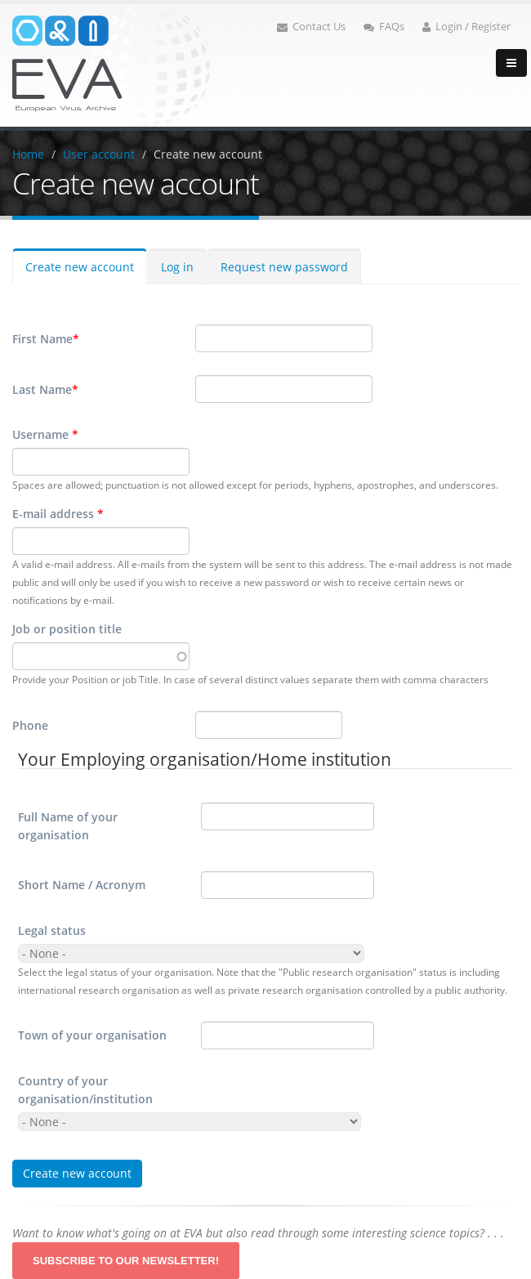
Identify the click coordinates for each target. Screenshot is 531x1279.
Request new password (284, 267)
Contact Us (311, 27)
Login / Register (466, 27)
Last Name (45, 390)
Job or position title (67, 629)
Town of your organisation (92, 1035)
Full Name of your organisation (68, 826)
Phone (30, 725)
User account (99, 154)
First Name (45, 339)
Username (45, 434)
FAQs (384, 27)
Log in (177, 267)
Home (28, 154)
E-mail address (58, 513)
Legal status (52, 930)
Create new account (208, 154)
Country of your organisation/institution (85, 1090)
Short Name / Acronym (81, 884)
